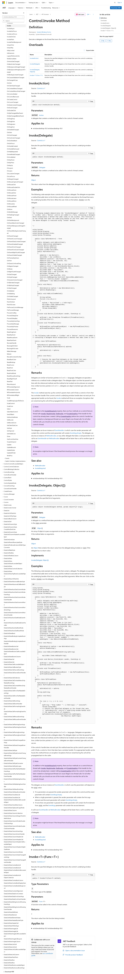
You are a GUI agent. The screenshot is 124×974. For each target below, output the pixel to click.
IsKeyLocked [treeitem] (10, 50)
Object (33, 180)
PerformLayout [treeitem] (11, 299)
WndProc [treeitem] (9, 456)
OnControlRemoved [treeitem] (13, 97)
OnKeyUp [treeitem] (10, 165)
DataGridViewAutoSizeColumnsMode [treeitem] (14, 603)
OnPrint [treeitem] (9, 261)
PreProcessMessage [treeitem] (13, 310)
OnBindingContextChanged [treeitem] (15, 75)
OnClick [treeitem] (9, 83)
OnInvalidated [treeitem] (11, 157)
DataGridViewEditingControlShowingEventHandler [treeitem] (15, 908)
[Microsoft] (3, 2)
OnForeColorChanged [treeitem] (13, 138)
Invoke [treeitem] (9, 26)
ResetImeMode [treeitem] (11, 373)
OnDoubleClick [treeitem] (11, 110)
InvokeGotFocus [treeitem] (12, 31)
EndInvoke (59, 414)
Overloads (104, 20)
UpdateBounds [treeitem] (11, 447)
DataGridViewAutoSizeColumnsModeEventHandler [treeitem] (14, 614)
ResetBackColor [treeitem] (11, 359)
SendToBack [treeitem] (10, 414)
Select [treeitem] (9, 409)
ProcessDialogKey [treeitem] (12, 318)
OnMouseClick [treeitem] (11, 184)
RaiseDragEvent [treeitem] (11, 332)
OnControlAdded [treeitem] (12, 94)
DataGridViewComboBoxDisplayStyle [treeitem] (15, 883)
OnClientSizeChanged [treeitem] (13, 86)
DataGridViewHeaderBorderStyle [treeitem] (13, 920)
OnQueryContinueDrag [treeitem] (14, 263)
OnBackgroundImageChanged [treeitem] (16, 67)
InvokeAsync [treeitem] (11, 28)
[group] (63, 289)
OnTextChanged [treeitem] (11, 288)
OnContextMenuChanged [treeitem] (14, 88)
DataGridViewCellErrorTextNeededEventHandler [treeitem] (14, 697)
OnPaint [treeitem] (9, 217)
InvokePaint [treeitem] (10, 39)
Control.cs (40, 88)
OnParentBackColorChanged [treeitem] (15, 223)
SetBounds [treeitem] (10, 420)
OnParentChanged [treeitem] (12, 236)
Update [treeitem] (9, 445)
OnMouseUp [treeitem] (11, 204)
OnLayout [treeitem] (10, 168)
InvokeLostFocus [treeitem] (12, 34)
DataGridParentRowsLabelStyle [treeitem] (13, 542)
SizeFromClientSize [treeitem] (12, 439)
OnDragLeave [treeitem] (11, 124)
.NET (37, 14)
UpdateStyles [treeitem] (11, 450)
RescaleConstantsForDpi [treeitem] (14, 357)
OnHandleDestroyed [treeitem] (13, 149)
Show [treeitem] (8, 436)
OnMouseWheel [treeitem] (12, 206)
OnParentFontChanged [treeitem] (14, 247)
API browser (45, 14)
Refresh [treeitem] (9, 354)
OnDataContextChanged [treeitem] (14, 105)
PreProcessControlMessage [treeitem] (15, 307)
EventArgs (51, 805)
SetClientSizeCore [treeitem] (12, 425)
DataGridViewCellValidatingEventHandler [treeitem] (15, 785)
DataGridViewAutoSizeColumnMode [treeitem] (14, 589)
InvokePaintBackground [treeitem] (14, 42)
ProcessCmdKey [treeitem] (11, 313)
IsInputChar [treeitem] (10, 45)
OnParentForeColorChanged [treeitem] (15, 250)
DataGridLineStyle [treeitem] (9, 539)
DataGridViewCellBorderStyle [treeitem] (12, 667)
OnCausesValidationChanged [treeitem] (15, 77)
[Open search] (115, 2)
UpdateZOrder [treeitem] (11, 453)
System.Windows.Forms (44, 32)
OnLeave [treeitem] (9, 171)
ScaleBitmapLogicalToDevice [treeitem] (15, 401)
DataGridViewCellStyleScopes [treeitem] (12, 766)
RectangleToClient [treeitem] (12, 346)
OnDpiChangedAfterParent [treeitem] (15, 113)
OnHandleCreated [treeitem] (12, 146)
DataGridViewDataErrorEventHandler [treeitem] (15, 899)
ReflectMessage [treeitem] (11, 351)
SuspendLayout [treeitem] (11, 442)
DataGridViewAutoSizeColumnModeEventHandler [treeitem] (14, 598)
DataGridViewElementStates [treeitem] (12, 918)
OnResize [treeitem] (9, 269)
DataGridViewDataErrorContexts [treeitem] (13, 894)
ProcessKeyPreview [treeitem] (12, 326)
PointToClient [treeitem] (11, 302)
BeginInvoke (50, 414)
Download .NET (116, 8)
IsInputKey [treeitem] (10, 48)
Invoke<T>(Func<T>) (36, 75)
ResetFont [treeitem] (10, 368)
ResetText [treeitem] (9, 381)
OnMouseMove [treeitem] (11, 201)
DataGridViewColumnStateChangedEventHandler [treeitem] (15, 861)
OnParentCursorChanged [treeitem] (14, 239)
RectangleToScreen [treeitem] (12, 348)
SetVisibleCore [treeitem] (11, 434)
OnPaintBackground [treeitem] (13, 220)
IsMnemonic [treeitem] (10, 53)
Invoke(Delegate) (35, 64)
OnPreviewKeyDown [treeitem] (13, 258)
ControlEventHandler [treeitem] (10, 475)
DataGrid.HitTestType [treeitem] (10, 516)
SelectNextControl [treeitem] (12, 412)
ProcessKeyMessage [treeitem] (13, 324)
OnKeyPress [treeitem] (10, 162)
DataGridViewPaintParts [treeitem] (11, 957)
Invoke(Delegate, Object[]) (40, 560)
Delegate (42, 167)
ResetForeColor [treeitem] (11, 370)
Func (41, 901)
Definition (104, 18)
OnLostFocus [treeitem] (11, 176)
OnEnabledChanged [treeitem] (13, 130)
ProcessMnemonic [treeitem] (12, 329)
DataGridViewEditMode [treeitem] (11, 912)
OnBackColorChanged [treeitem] (13, 64)
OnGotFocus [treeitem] (11, 143)
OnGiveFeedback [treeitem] (12, 141)
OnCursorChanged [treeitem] (12, 102)
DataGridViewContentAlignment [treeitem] (13, 891)
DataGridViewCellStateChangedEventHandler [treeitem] (14, 746)
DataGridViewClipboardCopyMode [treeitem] (14, 808)
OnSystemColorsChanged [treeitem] (14, 280)
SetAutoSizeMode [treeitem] (12, 417)
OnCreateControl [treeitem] (12, 99)
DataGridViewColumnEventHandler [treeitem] (14, 834)
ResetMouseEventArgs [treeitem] (13, 376)
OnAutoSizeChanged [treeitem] (13, 61)
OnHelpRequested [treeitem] (12, 151)
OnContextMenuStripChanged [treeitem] (16, 91)
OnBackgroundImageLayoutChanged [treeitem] (16, 71)
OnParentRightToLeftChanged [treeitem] (16, 252)
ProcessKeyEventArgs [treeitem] (13, 321)
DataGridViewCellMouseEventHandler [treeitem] (15, 720)
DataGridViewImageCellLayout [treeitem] (13, 939)
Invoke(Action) (34, 58)
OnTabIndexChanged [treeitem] (13, 283)
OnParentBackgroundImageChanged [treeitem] (16, 227)
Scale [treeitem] (8, 398)
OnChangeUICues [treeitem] (12, 80)
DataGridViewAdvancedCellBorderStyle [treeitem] (14, 585)
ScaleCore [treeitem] (10, 406)
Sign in (120, 2)
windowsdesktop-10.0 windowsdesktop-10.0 (47, 128)
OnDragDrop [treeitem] (11, 119)
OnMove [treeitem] (9, 209)
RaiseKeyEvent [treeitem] (11, 335)
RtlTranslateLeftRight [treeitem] (13, 395)
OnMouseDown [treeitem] (11, 190)
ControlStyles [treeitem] (8, 480)
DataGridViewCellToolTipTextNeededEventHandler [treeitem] (14, 775)
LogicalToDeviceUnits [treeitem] (13, 56)
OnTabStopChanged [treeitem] (13, 285)
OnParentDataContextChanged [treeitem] (16, 241)
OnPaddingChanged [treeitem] (13, 215)
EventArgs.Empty (75, 433)
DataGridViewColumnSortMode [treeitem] (13, 852)
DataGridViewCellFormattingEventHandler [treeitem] (15, 713)
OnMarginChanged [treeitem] (12, 179)
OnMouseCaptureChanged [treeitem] (15, 182)
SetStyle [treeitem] (9, 428)
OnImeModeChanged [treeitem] (13, 154)
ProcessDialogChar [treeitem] (12, 315)
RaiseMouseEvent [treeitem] (12, 337)
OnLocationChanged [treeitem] (13, 173)
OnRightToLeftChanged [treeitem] (14, 272)
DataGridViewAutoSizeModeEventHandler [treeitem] (15, 624)
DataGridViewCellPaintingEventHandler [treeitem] (15, 728)
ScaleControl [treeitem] (11, 403)
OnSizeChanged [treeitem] (11, 274)
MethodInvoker (51, 436)
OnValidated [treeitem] (10, 291)
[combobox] (13, 16)
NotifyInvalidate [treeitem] (11, 59)
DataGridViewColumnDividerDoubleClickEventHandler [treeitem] (14, 827)
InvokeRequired (50, 411)
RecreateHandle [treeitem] (11, 343)
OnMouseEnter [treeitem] (11, 193)
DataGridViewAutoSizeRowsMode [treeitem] (14, 631)
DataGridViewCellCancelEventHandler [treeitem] (15, 674)
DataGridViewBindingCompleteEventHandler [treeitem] (14, 642)
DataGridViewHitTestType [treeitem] (11, 926)
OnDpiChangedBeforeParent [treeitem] (15, 116)
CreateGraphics (72, 414)
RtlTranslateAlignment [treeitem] (13, 387)
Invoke (36, 393)
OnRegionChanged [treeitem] (12, 266)
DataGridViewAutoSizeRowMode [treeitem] (13, 628)
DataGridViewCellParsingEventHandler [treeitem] (14, 736)
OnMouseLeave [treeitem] (11, 198)
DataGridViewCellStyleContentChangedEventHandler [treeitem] (15, 759)
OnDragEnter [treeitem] (11, 121)
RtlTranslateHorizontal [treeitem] (13, 392)
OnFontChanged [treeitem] (12, 135)
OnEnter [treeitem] (9, 132)
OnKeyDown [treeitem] (10, 160)
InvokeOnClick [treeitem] (11, 37)
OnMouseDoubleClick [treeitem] (13, 187)
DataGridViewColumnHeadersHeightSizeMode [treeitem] (14, 848)
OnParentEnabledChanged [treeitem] (15, 244)
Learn (31, 14)
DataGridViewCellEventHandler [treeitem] (13, 704)
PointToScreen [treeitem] (11, 304)
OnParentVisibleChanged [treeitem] (14, 255)
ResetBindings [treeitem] (11, 362)
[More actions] (93, 14)
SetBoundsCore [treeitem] (11, 423)
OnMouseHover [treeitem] (11, 195)
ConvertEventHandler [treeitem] (10, 488)
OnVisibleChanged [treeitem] (12, 296)
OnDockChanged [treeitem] (12, 108)
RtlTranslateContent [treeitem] (13, 390)
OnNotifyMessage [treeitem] (12, 212)
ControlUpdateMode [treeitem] (10, 483)
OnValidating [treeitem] (11, 293)
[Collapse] (24, 13)
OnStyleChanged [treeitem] (12, 277)
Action (41, 115)
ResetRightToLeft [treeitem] (12, 379)
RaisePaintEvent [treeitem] (11, 340)
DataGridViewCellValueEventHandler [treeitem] (14, 792)
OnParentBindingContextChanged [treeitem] (16, 232)
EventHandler (59, 430)
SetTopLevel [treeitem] (10, 431)
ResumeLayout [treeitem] (11, 384)
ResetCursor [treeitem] (10, 365)
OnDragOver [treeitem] (11, 127)
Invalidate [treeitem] (10, 23)
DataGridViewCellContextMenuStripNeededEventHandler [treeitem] (14, 687)
